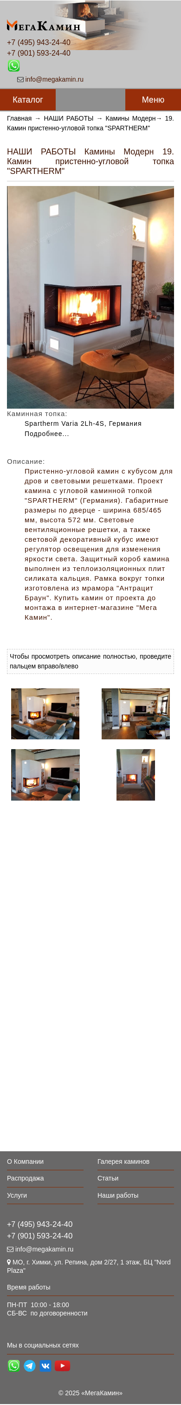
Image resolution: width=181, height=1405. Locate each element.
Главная (19, 118)
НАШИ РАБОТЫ (68, 118)
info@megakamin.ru (55, 79)
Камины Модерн (130, 118)
